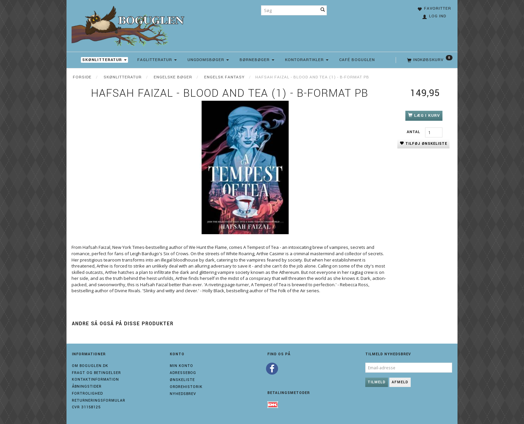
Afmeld (400, 382)
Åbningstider (87, 386)
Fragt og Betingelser (96, 372)
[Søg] (322, 10)
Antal (414, 132)
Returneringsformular (98, 400)
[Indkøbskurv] (429, 60)
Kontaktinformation (95, 379)
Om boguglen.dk (90, 365)
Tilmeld (377, 382)
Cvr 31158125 (86, 407)
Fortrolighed (87, 393)
